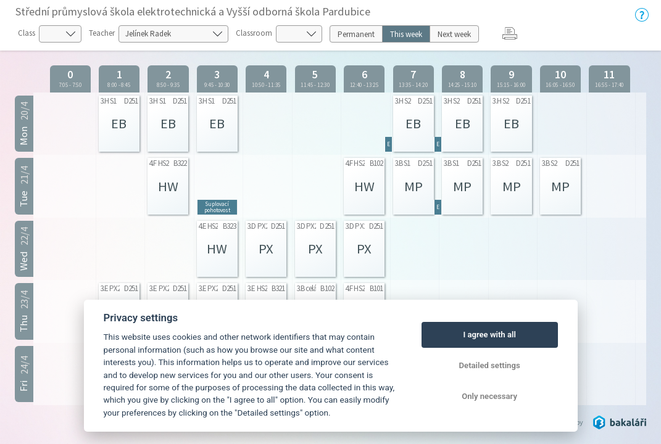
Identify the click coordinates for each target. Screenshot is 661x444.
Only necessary (489, 396)
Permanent (356, 34)
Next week (454, 34)
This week (406, 34)
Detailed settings (489, 365)
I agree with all (489, 334)
